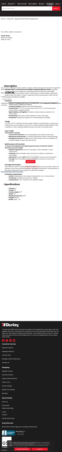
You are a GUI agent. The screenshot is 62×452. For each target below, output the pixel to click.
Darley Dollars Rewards (9, 378)
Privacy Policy (6, 355)
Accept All (39, 449)
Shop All (12, 4)
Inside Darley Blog (7, 408)
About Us (5, 402)
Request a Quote (7, 371)
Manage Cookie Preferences (11, 359)
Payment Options (7, 348)
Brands (41, 4)
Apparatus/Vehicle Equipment (26, 19)
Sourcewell (5, 405)
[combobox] (31, 9)
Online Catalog (7, 386)
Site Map (5, 393)
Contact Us (5, 362)
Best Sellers (33, 4)
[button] (50, 4)
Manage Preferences (22, 449)
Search (56, 8)
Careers (4, 415)
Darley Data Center (8, 418)
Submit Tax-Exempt (8, 390)
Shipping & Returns (8, 351)
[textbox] (31, 8)
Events (4, 412)
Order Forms (6, 382)
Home (4, 4)
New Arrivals (22, 4)
